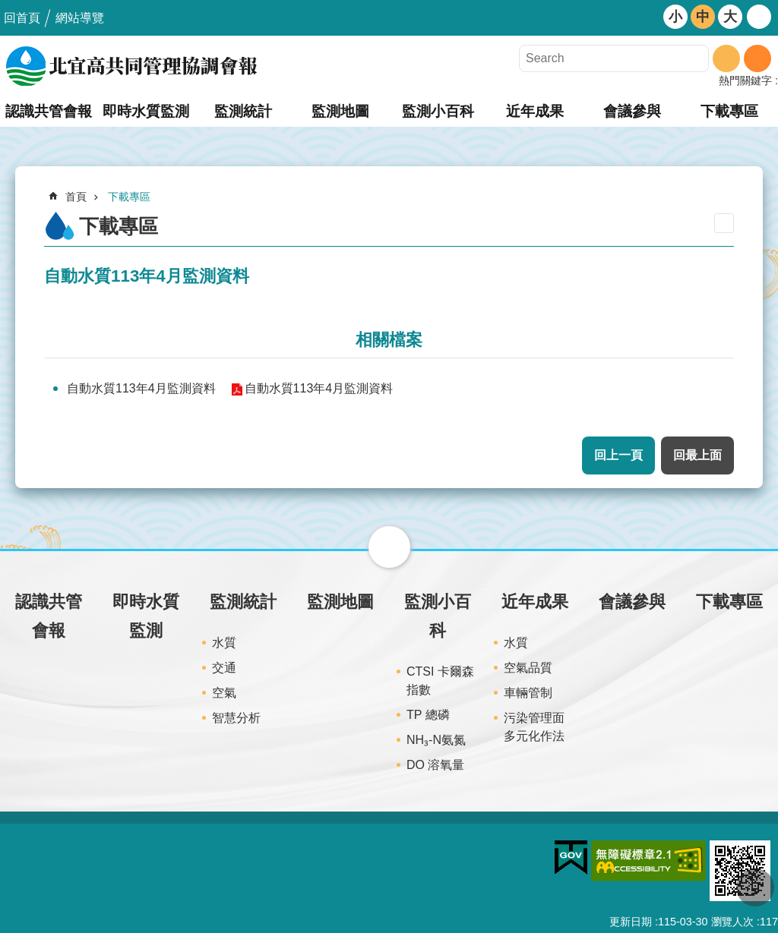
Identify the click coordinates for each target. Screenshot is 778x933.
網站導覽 (79, 17)
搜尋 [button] (726, 58)
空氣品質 (528, 667)
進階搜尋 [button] (757, 58)
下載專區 (729, 111)
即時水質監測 (146, 111)
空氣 (224, 692)
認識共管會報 (48, 111)
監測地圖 (340, 111)
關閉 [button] (389, 547)
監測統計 (243, 111)
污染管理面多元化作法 (534, 726)
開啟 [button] (759, 17)
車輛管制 (528, 692)
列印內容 (724, 223)
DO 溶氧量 (435, 764)
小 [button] (675, 16)
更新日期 (630, 922)
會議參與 (632, 111)
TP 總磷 (428, 714)
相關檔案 (389, 339)
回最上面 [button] (697, 455)
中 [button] (703, 16)
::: (5, 555)
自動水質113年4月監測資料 (141, 388)
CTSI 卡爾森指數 (440, 680)
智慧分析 (236, 717)
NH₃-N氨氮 (436, 739)
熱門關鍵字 (745, 80)
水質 (224, 642)
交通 (224, 667)
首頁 (76, 197)
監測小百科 (438, 111)
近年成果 (535, 111)
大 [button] (730, 16)
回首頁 (22, 17)
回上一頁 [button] (618, 455)
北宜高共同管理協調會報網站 (133, 66)
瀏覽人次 (732, 922)
